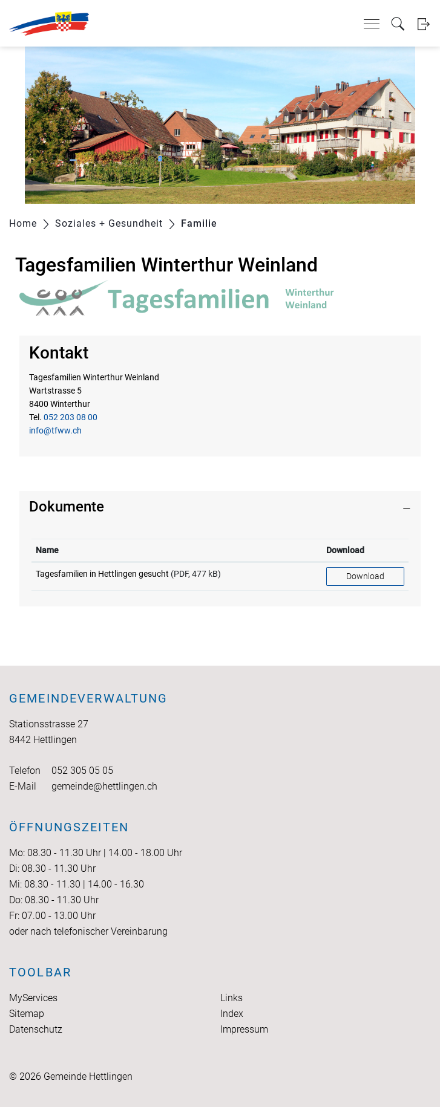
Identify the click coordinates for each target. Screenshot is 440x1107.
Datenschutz (35, 1029)
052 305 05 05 (82, 770)
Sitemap (26, 1013)
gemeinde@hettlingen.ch (104, 786)
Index (231, 1013)
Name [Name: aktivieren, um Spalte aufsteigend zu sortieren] (47, 550)
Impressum (244, 1029)
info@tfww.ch (55, 430)
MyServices (33, 998)
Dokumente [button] (66, 506)
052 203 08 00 (70, 417)
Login (423, 24)
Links (231, 998)
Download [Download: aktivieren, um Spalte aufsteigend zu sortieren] (345, 550)
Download (365, 576)
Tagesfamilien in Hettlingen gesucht (102, 574)
